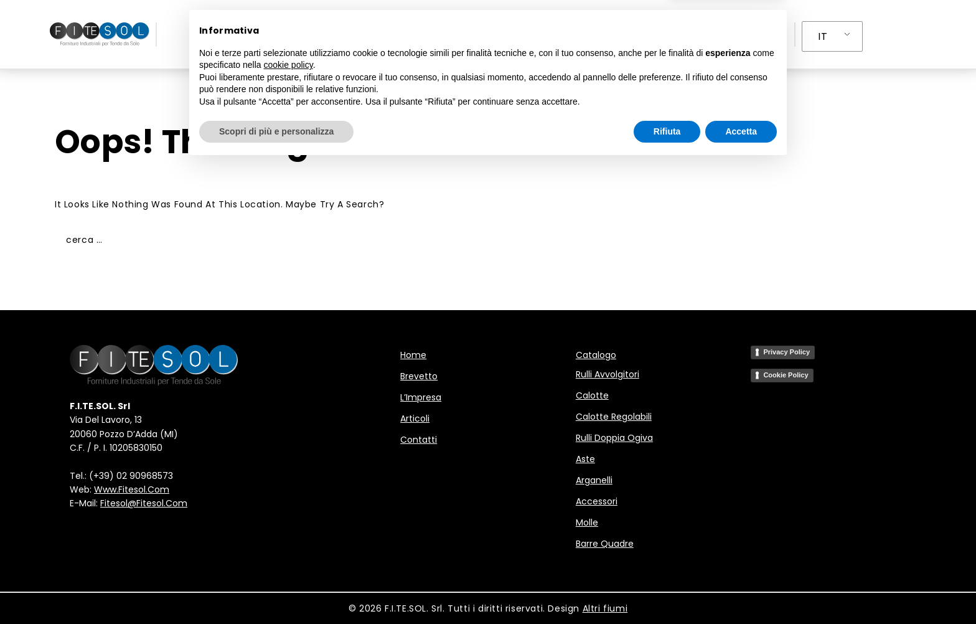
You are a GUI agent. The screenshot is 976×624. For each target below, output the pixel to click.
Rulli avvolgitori (607, 374)
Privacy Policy (786, 352)
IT (822, 36)
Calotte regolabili (614, 416)
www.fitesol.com (131, 489)
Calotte (592, 395)
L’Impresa (521, 34)
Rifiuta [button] (667, 590)
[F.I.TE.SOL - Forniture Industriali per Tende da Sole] (99, 34)
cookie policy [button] (288, 524)
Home (315, 34)
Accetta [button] (741, 590)
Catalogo (596, 355)
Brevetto (371, 34)
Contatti (650, 34)
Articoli (585, 34)
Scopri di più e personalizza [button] (276, 590)
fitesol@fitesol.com (143, 503)
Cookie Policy (785, 375)
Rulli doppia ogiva (614, 438)
